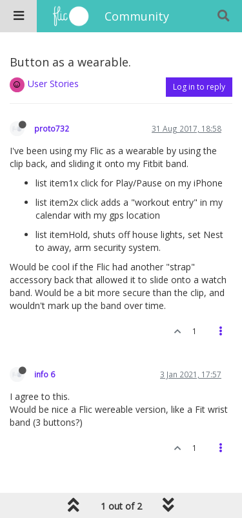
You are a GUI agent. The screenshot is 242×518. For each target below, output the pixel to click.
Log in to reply (199, 86)
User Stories (53, 83)
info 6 (44, 374)
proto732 (51, 128)
